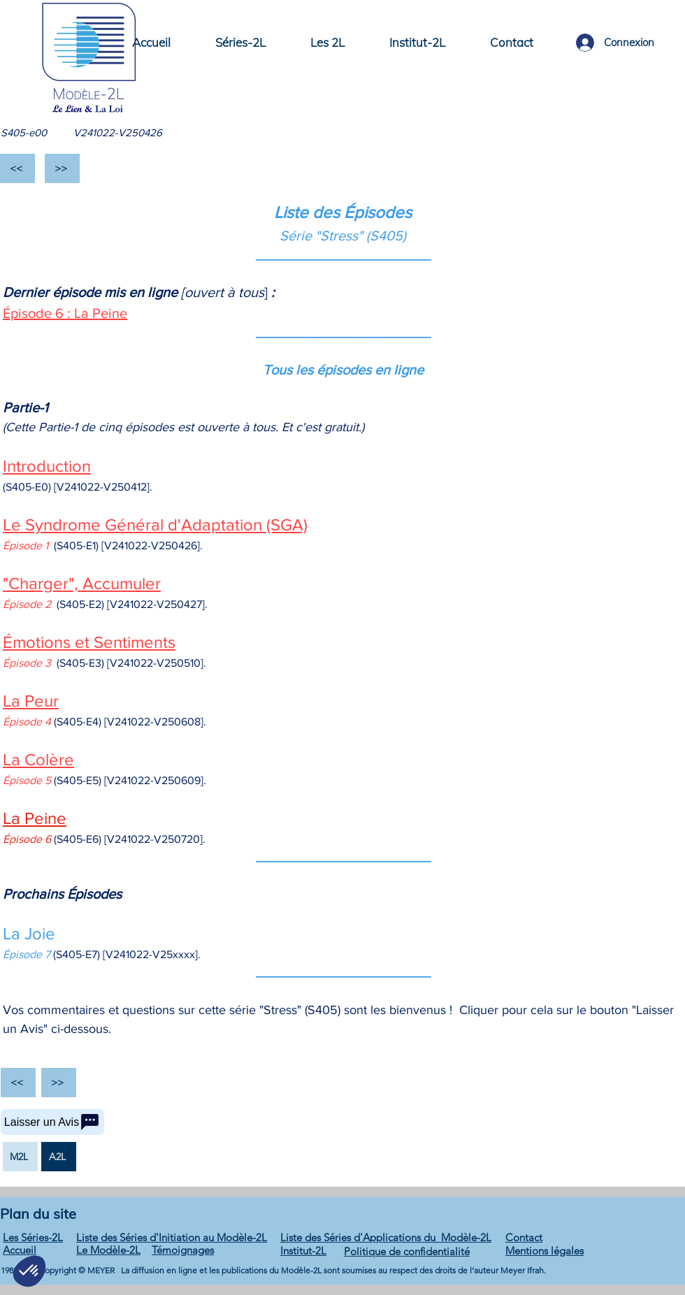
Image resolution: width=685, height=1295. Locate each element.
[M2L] (20, 1156)
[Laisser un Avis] (52, 1122)
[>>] (62, 168)
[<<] (17, 168)
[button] (240, 42)
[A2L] (58, 1156)
